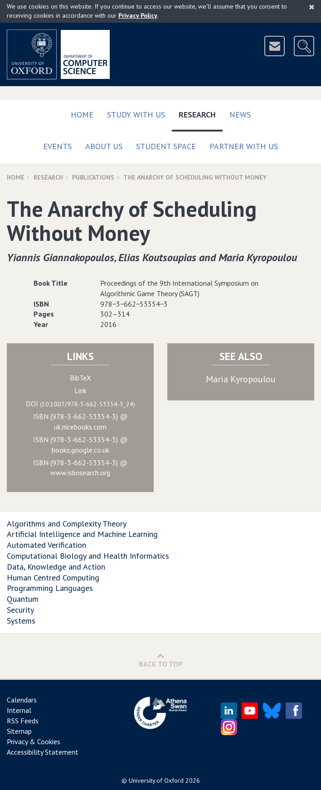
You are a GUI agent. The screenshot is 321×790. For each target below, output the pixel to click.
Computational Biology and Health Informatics (88, 556)
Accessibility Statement (42, 751)
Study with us (136, 114)
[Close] (312, 6)
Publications (93, 177)
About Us (103, 146)
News (240, 114)
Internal (19, 710)
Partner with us (243, 146)
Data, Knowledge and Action (56, 566)
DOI (80, 403)
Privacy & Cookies (33, 741)
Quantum (23, 599)
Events (57, 146)
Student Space (166, 146)
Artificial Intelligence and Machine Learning (82, 534)
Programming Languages (50, 588)
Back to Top (161, 660)
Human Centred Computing (53, 577)
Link (80, 390)
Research (201, 113)
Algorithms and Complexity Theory (66, 523)
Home (82, 114)
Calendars (22, 699)
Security (20, 610)
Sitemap (19, 731)
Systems (21, 620)
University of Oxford (156, 780)
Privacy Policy (137, 15)
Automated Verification (46, 545)
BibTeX (80, 377)
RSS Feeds (23, 720)
